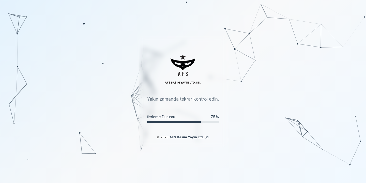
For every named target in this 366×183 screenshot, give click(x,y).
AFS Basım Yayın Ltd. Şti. (190, 137)
